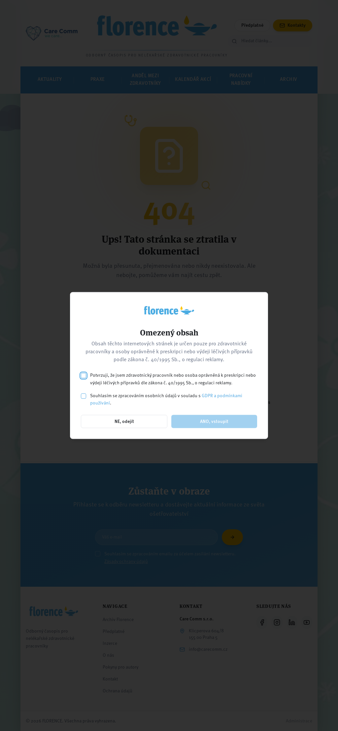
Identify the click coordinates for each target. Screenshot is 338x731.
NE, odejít (124, 421)
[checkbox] (83, 375)
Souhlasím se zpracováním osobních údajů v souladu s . (166, 399)
